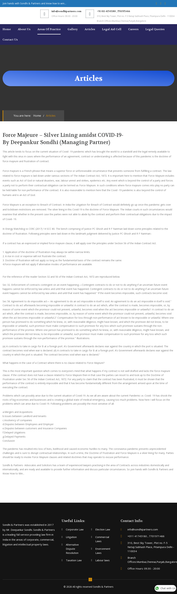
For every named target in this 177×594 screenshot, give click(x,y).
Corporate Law (75, 529)
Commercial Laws (102, 539)
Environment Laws (102, 551)
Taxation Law (74, 560)
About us (24, 29)
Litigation (71, 537)
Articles (90, 29)
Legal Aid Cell (111, 29)
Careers (133, 29)
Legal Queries (155, 29)
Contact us (10, 39)
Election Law (102, 529)
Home (7, 29)
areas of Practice (49, 29)
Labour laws (102, 560)
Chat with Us (165, 588)
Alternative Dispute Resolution (72, 549)
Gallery (73, 29)
